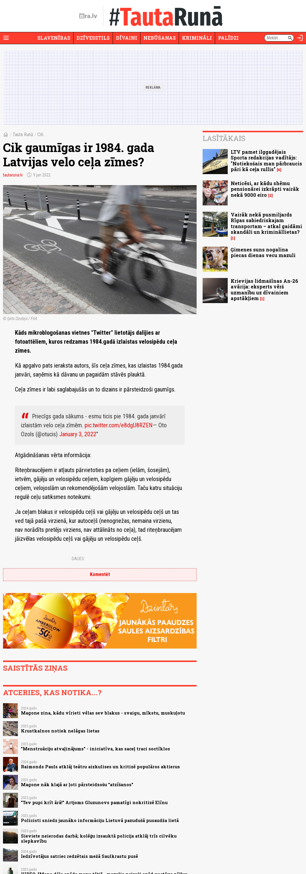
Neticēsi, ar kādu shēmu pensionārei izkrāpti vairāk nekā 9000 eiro (265, 189)
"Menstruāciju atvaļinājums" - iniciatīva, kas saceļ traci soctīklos (95, 749)
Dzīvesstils (93, 38)
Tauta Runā (23, 134)
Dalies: (78, 558)
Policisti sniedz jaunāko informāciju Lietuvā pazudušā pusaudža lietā (100, 820)
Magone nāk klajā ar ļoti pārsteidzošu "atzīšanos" (77, 784)
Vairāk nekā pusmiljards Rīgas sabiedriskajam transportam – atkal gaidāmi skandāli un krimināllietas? (266, 223)
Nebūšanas (159, 38)
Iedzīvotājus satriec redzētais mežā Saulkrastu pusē (79, 856)
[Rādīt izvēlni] (6, 38)
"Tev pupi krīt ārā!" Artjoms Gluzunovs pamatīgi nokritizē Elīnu (94, 802)
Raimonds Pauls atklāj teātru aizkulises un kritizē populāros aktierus (100, 766)
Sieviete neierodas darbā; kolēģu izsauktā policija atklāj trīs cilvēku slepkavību (99, 838)
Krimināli (197, 38)
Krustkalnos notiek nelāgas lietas (60, 731)
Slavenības (53, 38)
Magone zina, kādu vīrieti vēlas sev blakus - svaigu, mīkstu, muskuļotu (103, 713)
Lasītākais (224, 138)
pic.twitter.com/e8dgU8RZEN (119, 425)
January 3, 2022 (77, 434)
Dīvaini (126, 38)
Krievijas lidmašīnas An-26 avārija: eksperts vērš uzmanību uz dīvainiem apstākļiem (264, 289)
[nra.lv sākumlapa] (88, 16)
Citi (40, 134)
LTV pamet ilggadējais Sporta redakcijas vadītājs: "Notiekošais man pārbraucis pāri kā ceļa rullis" (266, 160)
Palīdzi (228, 38)
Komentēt (100, 574)
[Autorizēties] (300, 38)
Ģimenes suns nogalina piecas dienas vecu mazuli (263, 252)
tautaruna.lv (13, 175)
